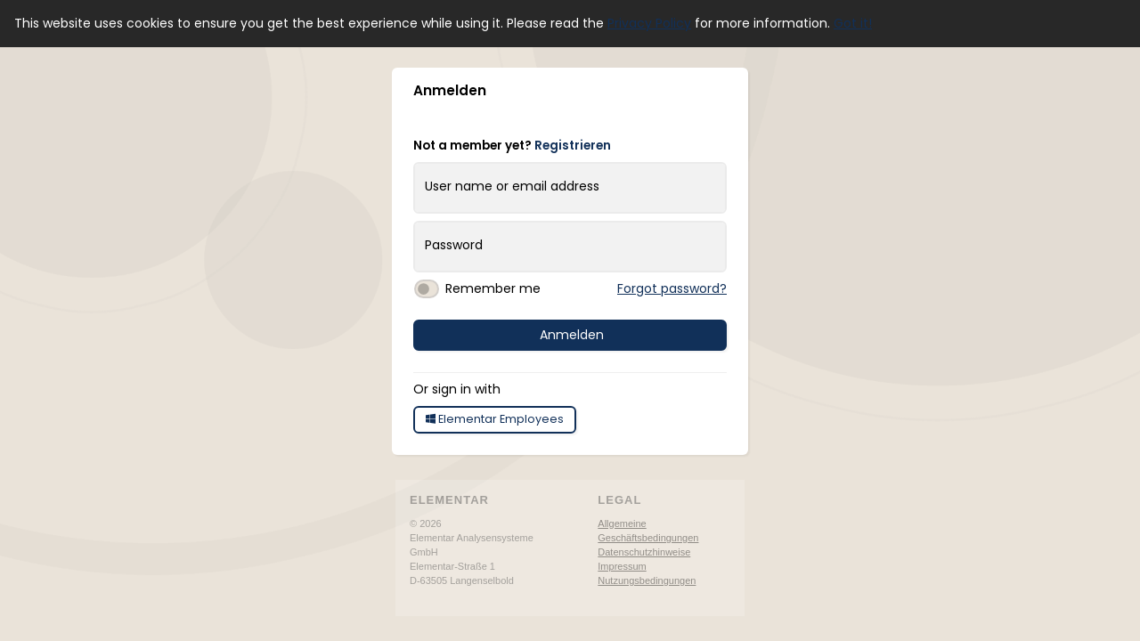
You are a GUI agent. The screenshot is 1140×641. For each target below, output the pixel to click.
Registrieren (572, 145)
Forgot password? (672, 288)
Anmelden (572, 335)
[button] (725, 94)
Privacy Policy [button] (649, 23)
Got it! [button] (853, 23)
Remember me (493, 288)
